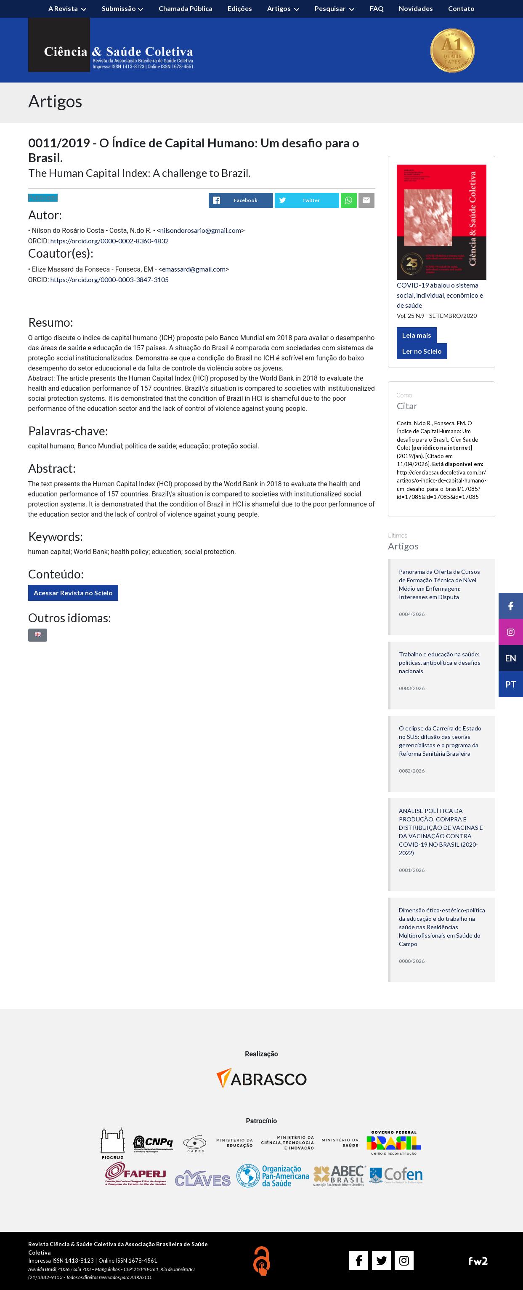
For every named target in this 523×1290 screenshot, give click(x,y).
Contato (461, 8)
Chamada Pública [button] (185, 8)
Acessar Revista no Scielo (73, 593)
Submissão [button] (119, 8)
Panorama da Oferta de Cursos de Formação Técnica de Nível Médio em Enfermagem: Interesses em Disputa (439, 584)
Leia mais (416, 335)
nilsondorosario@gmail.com (200, 230)
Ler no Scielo (422, 351)
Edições (240, 8)
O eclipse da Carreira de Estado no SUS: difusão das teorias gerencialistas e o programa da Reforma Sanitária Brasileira (440, 741)
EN (510, 658)
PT (510, 684)
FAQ (377, 8)
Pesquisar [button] (331, 8)
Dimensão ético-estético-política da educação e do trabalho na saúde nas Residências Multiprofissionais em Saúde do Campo (442, 926)
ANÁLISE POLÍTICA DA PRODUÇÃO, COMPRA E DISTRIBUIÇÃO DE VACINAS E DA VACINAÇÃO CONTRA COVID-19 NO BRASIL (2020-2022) (441, 831)
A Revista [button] (63, 8)
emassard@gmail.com (194, 269)
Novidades (416, 8)
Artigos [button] (279, 8)
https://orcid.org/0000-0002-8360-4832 (109, 241)
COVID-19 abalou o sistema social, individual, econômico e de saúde (440, 295)
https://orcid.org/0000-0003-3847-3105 (109, 279)
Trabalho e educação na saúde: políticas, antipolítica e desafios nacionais (440, 662)
